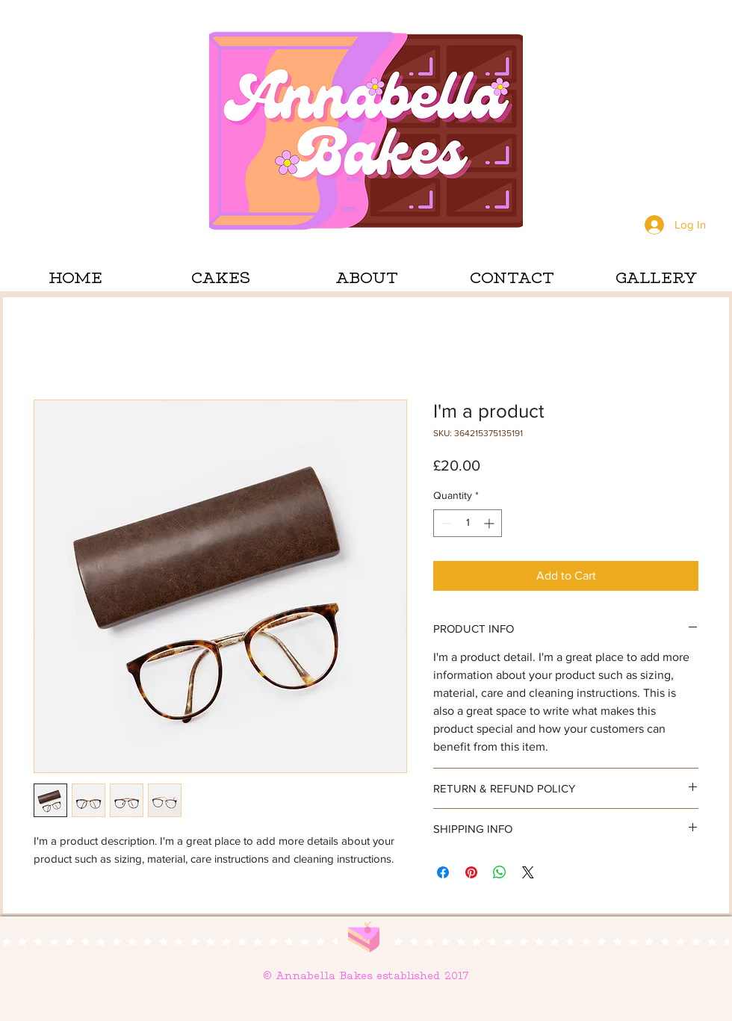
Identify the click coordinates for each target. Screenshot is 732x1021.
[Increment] (490, 523)
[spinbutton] (467, 523)
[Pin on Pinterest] (471, 872)
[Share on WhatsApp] (500, 872)
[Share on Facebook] (443, 872)
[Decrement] (444, 523)
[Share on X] (528, 872)
